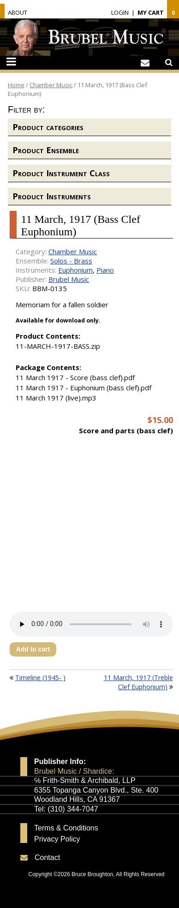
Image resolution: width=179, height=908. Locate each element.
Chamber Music (51, 85)
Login (120, 12)
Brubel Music (68, 279)
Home (16, 85)
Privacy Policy (57, 839)
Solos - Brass (71, 260)
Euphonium (75, 270)
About (17, 12)
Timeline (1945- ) (40, 677)
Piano (105, 270)
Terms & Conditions (66, 828)
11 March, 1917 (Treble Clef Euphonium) (138, 682)
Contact (47, 857)
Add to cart (33, 649)
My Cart (150, 12)
